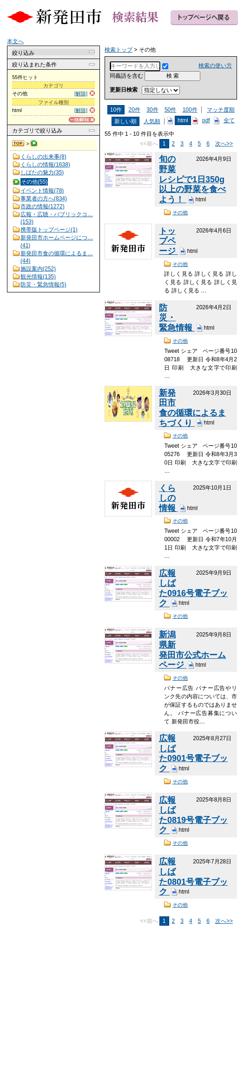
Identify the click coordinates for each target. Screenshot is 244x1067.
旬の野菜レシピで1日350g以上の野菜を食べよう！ (192, 179)
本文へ (15, 41)
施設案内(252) (38, 268)
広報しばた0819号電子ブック (193, 815)
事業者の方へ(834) (43, 198)
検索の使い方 (215, 65)
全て (229, 120)
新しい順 (125, 121)
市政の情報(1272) (42, 206)
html (183, 120)
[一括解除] (82, 119)
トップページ (168, 241)
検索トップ (18, 143)
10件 (116, 109)
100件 (190, 109)
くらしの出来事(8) (43, 156)
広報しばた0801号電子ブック (193, 876)
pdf (206, 120)
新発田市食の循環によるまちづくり (192, 408)
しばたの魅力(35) (42, 172)
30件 (152, 109)
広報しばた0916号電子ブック (193, 588)
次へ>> (224, 143)
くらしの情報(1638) (45, 164)
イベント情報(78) (42, 190)
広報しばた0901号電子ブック (193, 753)
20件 (134, 109)
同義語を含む (126, 76)
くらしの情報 (168, 498)
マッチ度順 (221, 109)
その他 (180, 212)
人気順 (152, 121)
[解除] (80, 93)
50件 (170, 109)
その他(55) (34, 182)
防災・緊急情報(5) (43, 284)
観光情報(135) (38, 276)
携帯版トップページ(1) (49, 229)
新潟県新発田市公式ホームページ (192, 649)
